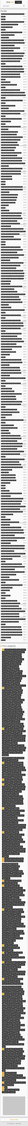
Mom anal (17, 914)
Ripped (7, 375)
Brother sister (12, 712)
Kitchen (4, 883)
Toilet (9, 1054)
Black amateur (22, 553)
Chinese (10, 731)
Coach (11, 621)
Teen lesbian (21, 1056)
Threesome (20, 1051)
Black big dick (19, 401)
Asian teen (5, 671)
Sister (12, 994)
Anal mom (13, 654)
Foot (14, 786)
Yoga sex (8, 142)
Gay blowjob (14, 818)
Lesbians (3, 145)
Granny (7, 808)
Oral (12, 957)
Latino (7, 365)
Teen (6, 1049)
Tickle (18, 1063)
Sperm (10, 1013)
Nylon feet (5, 950)
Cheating (9, 733)
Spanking (19, 996)
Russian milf (11, 986)
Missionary (20, 924)
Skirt (24, 1013)
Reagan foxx (13, 991)
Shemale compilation (8, 1025)
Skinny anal (4, 95)
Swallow (20, 1006)
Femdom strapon (18, 801)
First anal (19, 789)
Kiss (9, 883)
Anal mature (12, 659)
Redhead (5, 986)
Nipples (17, 948)
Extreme (3, 113)
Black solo (8, 325)
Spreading (13, 268)
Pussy (7, 967)
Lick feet (11, 425)
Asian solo (18, 661)
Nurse (11, 945)
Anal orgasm (6, 661)
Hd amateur (8, 176)
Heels (21, 839)
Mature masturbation (8, 943)
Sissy (4, 996)
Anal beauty (12, 147)
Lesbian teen (21, 902)
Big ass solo (9, 168)
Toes (7, 425)
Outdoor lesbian (16, 273)
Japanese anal (6, 866)
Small (3, 566)
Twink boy (8, 218)
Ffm (18, 786)
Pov (8, 964)
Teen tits (15, 153)
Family (11, 784)
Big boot (14, 540)
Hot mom (5, 842)
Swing (3, 328)
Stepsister (5, 1032)
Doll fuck (22, 538)
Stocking (22, 1008)
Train (23, 1058)
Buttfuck (13, 352)
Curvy (4, 752)
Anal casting (15, 666)
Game (21, 820)
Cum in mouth (17, 736)
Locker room (9, 493)
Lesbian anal (13, 890)
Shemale (7, 994)
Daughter (20, 763)
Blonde (3, 323)
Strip (12, 1018)
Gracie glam (8, 58)
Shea (15, 532)
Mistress (5, 924)
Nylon (6, 945)
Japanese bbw (6, 876)
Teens (8, 1056)
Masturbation (6, 916)
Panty (4, 974)
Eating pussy (8, 137)
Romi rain (18, 986)
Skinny (3, 14)
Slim (13, 310)
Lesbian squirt (6, 902)
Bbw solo (5, 700)
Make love (21, 69)
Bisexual (15, 695)
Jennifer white (12, 48)
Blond (11, 545)
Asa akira (5, 673)
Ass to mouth (9, 278)
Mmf (19, 919)
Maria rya (22, 53)
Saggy (4, 1003)
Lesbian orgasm (14, 145)
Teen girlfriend (12, 200)
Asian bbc (5, 678)
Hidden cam (10, 837)
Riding (3, 577)
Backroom (8, 629)
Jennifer (17, 48)
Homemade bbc (14, 606)
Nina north (8, 139)
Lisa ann (20, 888)
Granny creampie (13, 822)
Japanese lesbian (15, 866)
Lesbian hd (8, 273)
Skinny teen (17, 1025)
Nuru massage (9, 446)
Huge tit (19, 346)
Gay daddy (14, 825)
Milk (23, 916)
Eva (21, 779)
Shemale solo (10, 1015)
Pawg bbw (11, 391)
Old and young (6, 957)
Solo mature (6, 1037)
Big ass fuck (13, 100)
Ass (3, 652)
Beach (4, 692)
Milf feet (5, 940)
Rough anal (21, 991)
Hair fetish (15, 69)
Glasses (13, 820)
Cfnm (4, 733)
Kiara (7, 535)
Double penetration (12, 767)
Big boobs (14, 702)
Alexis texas (5, 664)
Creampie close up (16, 247)
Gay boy (23, 827)
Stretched (19, 438)
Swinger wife (9, 464)
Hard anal (14, 846)
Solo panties (21, 310)
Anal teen (22, 652)
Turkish (11, 1049)
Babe (18, 719)
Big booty (5, 719)
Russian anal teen (15, 538)
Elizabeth (17, 412)
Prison (22, 974)
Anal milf (12, 661)
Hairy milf (5, 854)
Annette (7, 260)
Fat (23, 789)
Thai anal (8, 1058)
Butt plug (8, 341)
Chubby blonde (9, 239)
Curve (10, 559)
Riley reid (14, 989)
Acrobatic (8, 118)
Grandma (9, 813)
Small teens (8, 234)
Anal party (14, 611)
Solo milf (11, 1022)
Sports (7, 514)
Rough (17, 981)
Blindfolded (5, 724)
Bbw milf (19, 716)
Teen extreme (9, 27)
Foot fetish (12, 791)
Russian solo (8, 53)
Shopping (16, 257)
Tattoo (7, 527)
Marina (11, 257)
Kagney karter (9, 501)
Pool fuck (12, 412)
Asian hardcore (17, 173)
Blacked (20, 692)
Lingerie (20, 892)
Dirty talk (19, 777)
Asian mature (6, 685)
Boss (3, 477)
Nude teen (11, 171)
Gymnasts (18, 14)
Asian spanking (17, 556)
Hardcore (5, 839)
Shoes (13, 320)
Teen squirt (12, 338)
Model (9, 926)
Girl (17, 820)
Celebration (20, 270)
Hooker (23, 851)
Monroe (14, 265)
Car (2, 150)
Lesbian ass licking (7, 900)
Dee (12, 530)
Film (4, 791)
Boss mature (12, 477)
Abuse (4, 676)
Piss (19, 962)
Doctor (8, 765)
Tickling (22, 1068)
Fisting (3, 189)
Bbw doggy (19, 585)
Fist (7, 791)
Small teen (15, 1042)
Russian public (20, 323)
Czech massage (21, 740)
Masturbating (9, 302)
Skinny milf (5, 1034)
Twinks (4, 1061)
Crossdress (22, 750)
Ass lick (23, 676)
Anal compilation (7, 666)
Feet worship (6, 801)
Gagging (20, 830)
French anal (22, 95)
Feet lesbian (8, 69)
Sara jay (16, 1013)
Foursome (19, 796)
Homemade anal (13, 842)
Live (4, 904)
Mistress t (12, 933)
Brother (4, 702)
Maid (9, 919)
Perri (7, 430)
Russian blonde (16, 223)
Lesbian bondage (19, 904)
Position (18, 315)
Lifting (10, 349)
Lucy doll (16, 32)
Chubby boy (8, 388)
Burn (10, 469)
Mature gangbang (7, 931)
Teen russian (15, 53)
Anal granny (17, 676)
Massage (20, 909)
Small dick (5, 1027)
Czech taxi (5, 760)
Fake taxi (19, 791)
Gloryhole (5, 815)
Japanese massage (12, 864)
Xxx (6, 1087)
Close (7, 45)
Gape (3, 475)
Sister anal (17, 1027)
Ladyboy (12, 885)
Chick (11, 514)
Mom (6, 909)
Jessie (15, 564)
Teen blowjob (9, 511)
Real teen (13, 438)
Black (4, 695)
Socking (20, 187)
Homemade (5, 834)
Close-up (12, 45)
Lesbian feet (6, 890)
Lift (6, 349)
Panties (22, 964)
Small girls (21, 548)
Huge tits (5, 849)
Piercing (8, 344)
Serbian (13, 286)
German (22, 810)
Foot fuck (14, 118)
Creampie (13, 728)
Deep (19, 772)
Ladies (16, 530)
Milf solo (19, 916)
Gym (3, 171)
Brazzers (14, 692)
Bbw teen (15, 709)
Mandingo (14, 919)
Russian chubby (9, 294)
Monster (21, 931)
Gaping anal (12, 475)
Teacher (5, 1054)
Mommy (5, 921)
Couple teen (16, 367)
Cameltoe (14, 752)
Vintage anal (22, 1077)
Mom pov (14, 926)
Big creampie (9, 160)
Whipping (11, 1085)
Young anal (12, 1092)
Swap (18, 1001)
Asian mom (10, 676)
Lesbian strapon (6, 888)
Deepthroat (15, 765)
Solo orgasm (20, 1044)
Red (7, 236)
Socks (3, 187)
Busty (20, 709)
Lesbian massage (14, 895)
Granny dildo (9, 228)
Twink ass (20, 218)
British (4, 714)
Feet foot (17, 616)
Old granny (8, 960)
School (14, 998)
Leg (7, 48)
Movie (9, 921)
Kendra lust (13, 880)
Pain (19, 967)
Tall (12, 1056)
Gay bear (14, 830)
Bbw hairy (21, 726)
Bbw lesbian (10, 714)
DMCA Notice (18, 1123)
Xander (15, 428)
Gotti (16, 132)
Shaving (9, 1042)
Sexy (4, 1046)
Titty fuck (15, 511)
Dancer (17, 90)
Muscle (4, 926)
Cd (3, 740)
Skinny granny (12, 1030)
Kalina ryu (19, 629)
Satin (23, 1025)
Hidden (16, 832)
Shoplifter (12, 1037)
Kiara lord (12, 535)
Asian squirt (18, 338)
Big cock (11, 697)
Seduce (18, 1034)
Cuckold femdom (13, 760)
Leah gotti (4, 132)
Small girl (12, 548)
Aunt (18, 669)
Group (4, 813)
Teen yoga (8, 24)
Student (17, 1020)
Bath (11, 724)
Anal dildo (18, 657)
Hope (12, 50)
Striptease (5, 1022)
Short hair (8, 1010)
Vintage (11, 1075)
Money (4, 919)
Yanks (7, 192)
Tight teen (8, 307)
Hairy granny (22, 849)
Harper (7, 50)
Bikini (4, 704)
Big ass (10, 688)
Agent (12, 683)
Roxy (7, 37)
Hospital (17, 851)
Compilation (20, 728)
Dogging (5, 775)
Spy (14, 1001)
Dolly (21, 189)
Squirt (3, 338)
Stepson (11, 1032)
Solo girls (8, 634)
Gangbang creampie (19, 815)
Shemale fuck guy (19, 1018)
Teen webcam (19, 632)
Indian (6, 858)
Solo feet (8, 378)
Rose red (11, 236)
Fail (13, 333)
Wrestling (5, 1085)
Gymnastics (12, 14)
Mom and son (20, 912)
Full (11, 801)
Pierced (10, 976)
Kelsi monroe (14, 22)
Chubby (23, 731)
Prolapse (17, 964)
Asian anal (15, 652)
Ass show (12, 370)
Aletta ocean (6, 681)
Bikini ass (17, 420)
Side (23, 14)
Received (20, 137)
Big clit (3, 548)
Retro (21, 979)
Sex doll (8, 66)
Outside (16, 467)
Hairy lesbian (9, 844)
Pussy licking (22, 971)
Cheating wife (6, 750)
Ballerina (14, 139)
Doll (7, 443)
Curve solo (19, 58)
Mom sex (20, 938)
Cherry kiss (22, 163)
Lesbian (7, 885)
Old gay (22, 957)
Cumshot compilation (8, 748)
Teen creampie (14, 1068)
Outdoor (9, 955)
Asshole (17, 683)
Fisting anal (14, 56)
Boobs (17, 721)
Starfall (10, 556)
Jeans (21, 873)
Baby (21, 714)
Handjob (11, 832)
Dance (4, 767)
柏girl (14, 493)
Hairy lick (19, 118)
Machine (15, 931)
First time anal (19, 803)
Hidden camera (6, 846)
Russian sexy (20, 451)
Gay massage (22, 825)
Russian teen (4, 77)
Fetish (16, 798)
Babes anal (8, 105)
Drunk (6, 763)
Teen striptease (9, 619)
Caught (7, 738)
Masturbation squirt (21, 506)
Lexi (16, 328)
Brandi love (17, 697)
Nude (12, 948)
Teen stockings (9, 367)
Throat (15, 1066)
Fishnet (14, 278)
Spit (20, 1013)
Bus (10, 690)
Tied (16, 1056)
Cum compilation (12, 758)
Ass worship (6, 669)
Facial (9, 794)
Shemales (17, 1022)
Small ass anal (9, 564)
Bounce (19, 627)
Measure (8, 595)
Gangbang (16, 808)
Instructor (21, 530)
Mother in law (11, 940)
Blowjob (14, 690)
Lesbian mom (21, 890)
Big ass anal (21, 700)
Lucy (21, 32)
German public (13, 84)
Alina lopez (12, 396)
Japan (12, 861)
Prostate (5, 969)
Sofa (7, 304)
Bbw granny (17, 704)
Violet (7, 126)
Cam (16, 750)
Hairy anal (17, 834)
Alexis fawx (17, 664)
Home (4, 837)
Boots (8, 692)
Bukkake (20, 690)
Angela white (19, 671)
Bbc (20, 688)
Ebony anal (5, 782)
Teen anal (5, 1051)
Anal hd (8, 100)
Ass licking (5, 659)
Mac (22, 40)
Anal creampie (6, 654)
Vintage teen (6, 1077)
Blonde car (11, 150)
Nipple (7, 506)
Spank (4, 1008)
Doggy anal (19, 286)
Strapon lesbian (6, 1044)
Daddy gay (10, 772)
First (4, 798)
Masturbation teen (21, 378)
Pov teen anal (13, 480)
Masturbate (8, 404)
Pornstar (8, 299)
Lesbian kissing (16, 900)
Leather (11, 892)
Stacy (22, 420)
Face (4, 806)
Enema (6, 779)
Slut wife (19, 464)
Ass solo (19, 673)
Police (15, 969)
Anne (10, 649)
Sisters (22, 1030)
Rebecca (8, 213)
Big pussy (5, 721)
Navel (17, 548)
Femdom (22, 784)
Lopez (7, 396)
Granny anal (5, 810)
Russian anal (4, 608)
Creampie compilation (20, 748)
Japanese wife (6, 869)
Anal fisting (4, 56)
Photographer (16, 522)
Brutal (9, 709)
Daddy (11, 763)
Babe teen (18, 527)
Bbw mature (10, 704)
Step (4, 1006)
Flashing (5, 794)
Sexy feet (17, 509)
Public (3, 84)
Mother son (5, 933)
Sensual (14, 1044)
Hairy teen (16, 844)
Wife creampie (9, 362)
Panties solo (16, 74)
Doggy (4, 772)
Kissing (19, 880)
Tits (14, 1061)
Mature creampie (15, 936)
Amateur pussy (9, 579)
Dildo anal (22, 770)
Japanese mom (19, 861)
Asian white (11, 215)
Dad (15, 763)
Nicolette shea (9, 532)
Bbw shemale (12, 719)
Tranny (20, 1049)
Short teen (16, 579)
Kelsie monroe (20, 255)
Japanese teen (14, 869)
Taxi (4, 1058)
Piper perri (14, 40)
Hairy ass (5, 851)
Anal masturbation (16, 504)
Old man (13, 952)
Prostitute (9, 974)
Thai (10, 1051)
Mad (7, 166)
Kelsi (19, 265)
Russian (7, 979)
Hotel (10, 839)
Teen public (21, 22)
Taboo (14, 1051)
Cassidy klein (9, 614)
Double (21, 765)
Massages (20, 66)
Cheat (12, 750)
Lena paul (5, 892)
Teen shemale (6, 1063)
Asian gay (11, 671)
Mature (11, 909)
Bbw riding (13, 585)
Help (4, 844)
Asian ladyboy (6, 683)
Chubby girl (5, 755)
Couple (20, 752)
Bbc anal (14, 700)
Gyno (17, 810)
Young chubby (17, 239)
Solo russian (18, 333)
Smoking (20, 1003)
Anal (6, 649)
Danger (7, 627)
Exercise (14, 134)
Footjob (23, 786)
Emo (20, 782)
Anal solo (12, 657)
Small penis (8, 320)
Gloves (10, 815)
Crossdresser (16, 731)
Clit (12, 745)
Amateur (23, 649)
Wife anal (23, 1082)
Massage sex (13, 66)
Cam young (13, 344)
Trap (4, 1056)
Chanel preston (6, 745)
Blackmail (5, 697)
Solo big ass (8, 231)
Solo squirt (19, 1037)
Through (8, 433)
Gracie (14, 58)
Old (17, 952)
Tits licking (19, 213)
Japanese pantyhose (6, 42)
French (9, 789)
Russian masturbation (14, 462)
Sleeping (13, 996)
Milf (15, 909)
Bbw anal (5, 690)
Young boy (5, 1092)
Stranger (17, 1032)
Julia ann (5, 864)
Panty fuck (19, 493)
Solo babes (20, 325)
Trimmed (8, 399)
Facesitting (9, 786)
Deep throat (11, 775)
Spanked (10, 1039)
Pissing (23, 962)
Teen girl (11, 32)
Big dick (4, 709)
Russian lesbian (12, 77)
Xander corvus (9, 428)
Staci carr (12, 420)
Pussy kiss (15, 137)
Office (4, 955)
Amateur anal (20, 659)
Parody (15, 976)
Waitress (14, 629)
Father (4, 789)
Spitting (4, 1039)
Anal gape (4, 352)
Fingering (12, 803)
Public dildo (19, 158)
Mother (4, 914)
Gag (7, 574)
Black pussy (14, 325)
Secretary (5, 1013)
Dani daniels (16, 770)
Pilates (22, 273)
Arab (18, 649)
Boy (20, 695)
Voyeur (16, 1075)
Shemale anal (20, 1039)
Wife (6, 1082)
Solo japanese (16, 61)
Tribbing (18, 1061)
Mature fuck (8, 540)
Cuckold (7, 728)
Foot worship (6, 796)
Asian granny (14, 685)
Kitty (12, 113)
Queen (14, 255)
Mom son (12, 912)
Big (9, 700)
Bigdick (7, 524)
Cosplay (11, 736)
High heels (14, 849)
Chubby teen (22, 738)
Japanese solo (9, 61)
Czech (14, 733)
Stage (7, 158)
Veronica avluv (13, 1077)
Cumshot (5, 736)
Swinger (9, 998)
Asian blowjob (9, 173)
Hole (7, 412)
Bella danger (22, 231)
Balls (11, 726)
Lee (7, 359)
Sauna (15, 1006)
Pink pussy (12, 527)
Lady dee (8, 530)
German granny (6, 830)
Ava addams (6, 657)
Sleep (22, 994)
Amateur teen (22, 685)
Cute (3, 32)
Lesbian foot (6, 895)
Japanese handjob (20, 42)
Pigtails (19, 153)
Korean (7, 880)
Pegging (10, 969)
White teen (18, 215)
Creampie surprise (18, 362)
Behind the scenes (11, 716)
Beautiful (5, 707)
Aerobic (14, 359)
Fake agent (5, 803)
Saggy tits (16, 1008)
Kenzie (15, 346)
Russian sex (16, 443)
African (11, 664)
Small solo (15, 302)
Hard (22, 834)
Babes (19, 707)
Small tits (4, 373)
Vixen (21, 1075)
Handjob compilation (14, 854)
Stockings (13, 1003)
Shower (23, 1001)
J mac (19, 40)
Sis (3, 1020)
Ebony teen (17, 383)
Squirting (20, 1010)
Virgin (6, 1075)
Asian (14, 649)
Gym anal (19, 564)
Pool (15, 974)
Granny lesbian (6, 820)
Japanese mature (7, 871)
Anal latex (20, 56)
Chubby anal (14, 743)
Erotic (15, 782)
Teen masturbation (10, 632)
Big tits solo (5, 726)
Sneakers (18, 320)
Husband (20, 846)
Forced (16, 784)
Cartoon (13, 740)
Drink (17, 775)
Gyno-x (7, 354)
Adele (19, 608)
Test (11, 189)
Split (16, 291)
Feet (4, 786)
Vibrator (13, 1080)
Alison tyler (17, 681)
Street (4, 1042)
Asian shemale (12, 673)
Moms (14, 924)
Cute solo (13, 378)
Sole (12, 616)
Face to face (20, 278)
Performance (15, 24)
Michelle (8, 585)
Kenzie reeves (9, 346)
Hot (9, 849)
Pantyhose (4, 92)
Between (20, 511)
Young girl (16, 1089)
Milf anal (13, 916)
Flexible (7, 14)
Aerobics (19, 359)
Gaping (4, 827)
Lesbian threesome (7, 907)
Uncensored (13, 1073)
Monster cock (6, 928)
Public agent (14, 967)
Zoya (10, 2)
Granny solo (16, 813)
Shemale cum (6, 1018)
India (17, 858)
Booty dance (16, 614)
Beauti (7, 147)
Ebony (11, 779)
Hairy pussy (4, 504)
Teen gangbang (16, 1058)
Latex (17, 885)
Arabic (11, 681)
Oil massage (17, 111)
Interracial (12, 858)
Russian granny (11, 95)
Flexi (7, 35)
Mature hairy (13, 938)
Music (9, 924)
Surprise (11, 1027)
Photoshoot (4, 522)
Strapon (17, 994)
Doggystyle (13, 777)
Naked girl (19, 634)
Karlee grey (14, 883)
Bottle (15, 726)
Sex (3, 1010)
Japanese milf (15, 873)
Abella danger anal (17, 160)
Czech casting (6, 743)
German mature (6, 825)
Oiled (7, 111)
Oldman (17, 957)
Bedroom (14, 270)
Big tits (15, 688)
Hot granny (11, 393)
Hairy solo (15, 839)
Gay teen (10, 827)
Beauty (16, 714)
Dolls (10, 179)
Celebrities (8, 270)
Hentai (11, 834)
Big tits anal (12, 721)
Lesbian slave (6, 897)
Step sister (9, 1008)
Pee (4, 967)
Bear (15, 707)
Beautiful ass (15, 231)
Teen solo (7, 383)
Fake (7, 798)
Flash (11, 798)
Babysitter (16, 724)
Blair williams (9, 297)
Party (12, 964)
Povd (23, 111)
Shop (7, 257)
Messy (7, 490)
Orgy (21, 952)
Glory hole (5, 822)
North (18, 139)
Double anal (21, 767)
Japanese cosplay (19, 276)
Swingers (19, 998)
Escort (11, 782)
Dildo (4, 765)
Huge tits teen (12, 574)
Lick (18, 897)
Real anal (8, 538)
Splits (12, 291)
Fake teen (13, 399)
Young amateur (13, 249)
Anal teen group (20, 611)
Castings (8, 82)
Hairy (6, 832)
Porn (18, 974)
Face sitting (15, 794)
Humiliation (5, 856)
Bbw (6, 688)
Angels (21, 263)
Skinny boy (14, 218)
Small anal (13, 163)
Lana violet (17, 126)
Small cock (8, 40)
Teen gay (13, 1063)
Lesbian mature (10, 904)
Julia (7, 559)
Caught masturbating (10, 90)
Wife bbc (3, 606)
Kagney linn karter (17, 501)
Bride (9, 702)
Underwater (4, 310)
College (9, 752)
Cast (7, 215)
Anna (7, 480)
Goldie (11, 263)
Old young (15, 955)
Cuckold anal (20, 758)
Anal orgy (8, 611)
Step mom (5, 1001)
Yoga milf (12, 289)
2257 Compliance (10, 1123)
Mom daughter (20, 933)
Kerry (16, 142)
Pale (16, 310)
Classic (16, 745)
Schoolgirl (8, 1020)
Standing (5, 1030)
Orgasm (7, 952)
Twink (14, 1054)
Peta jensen (14, 971)
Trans (15, 1049)
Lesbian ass (8, 603)
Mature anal (6, 912)
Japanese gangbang (17, 871)
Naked (11, 187)
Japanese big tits (7, 873)
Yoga (3, 249)
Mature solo (11, 914)
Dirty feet (8, 616)
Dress (4, 770)
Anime (19, 654)
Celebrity (19, 733)
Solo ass (20, 168)
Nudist (15, 945)
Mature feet (22, 926)
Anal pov (8, 519)
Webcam (11, 1082)
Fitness (8, 806)
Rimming (5, 981)
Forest (13, 806)
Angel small (16, 263)
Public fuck (13, 323)
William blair (15, 297)
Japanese (7, 861)
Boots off (8, 637)
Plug (12, 341)
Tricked (7, 202)
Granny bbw (16, 827)
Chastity (22, 745)
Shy (13, 1020)
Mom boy (13, 928)
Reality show (12, 158)
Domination (5, 777)
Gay (11, 808)
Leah (13, 132)
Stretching (15, 608)
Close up (8, 740)
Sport (18, 1030)
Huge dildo (11, 851)
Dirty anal (22, 775)
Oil (3, 960)
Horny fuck (19, 100)
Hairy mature (18, 837)
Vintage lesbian (6, 1080)
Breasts (21, 532)
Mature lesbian (16, 921)
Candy (14, 464)
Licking (22, 895)
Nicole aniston (6, 948)
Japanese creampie (10, 276)
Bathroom (5, 712)
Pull (7, 129)
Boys (21, 724)
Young (6, 1089)
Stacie (7, 420)
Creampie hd (9, 587)
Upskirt (6, 1073)
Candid (4, 758)
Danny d (9, 770)
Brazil (22, 719)
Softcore (8, 454)
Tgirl (4, 1070)
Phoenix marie (6, 971)
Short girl (17, 454)
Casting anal (14, 738)
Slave (8, 1003)
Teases (12, 454)
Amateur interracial (10, 401)
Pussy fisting (16, 189)
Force (13, 789)
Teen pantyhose (9, 74)
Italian (21, 858)
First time (13, 796)
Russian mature (14, 979)
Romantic (20, 989)
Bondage (9, 695)
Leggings (3, 163)
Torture (9, 1061)
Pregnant (7, 962)
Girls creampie (16, 234)
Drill (18, 532)
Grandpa (12, 810)
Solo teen (4, 22)
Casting (4, 731)
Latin (3, 263)
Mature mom (6, 936)
